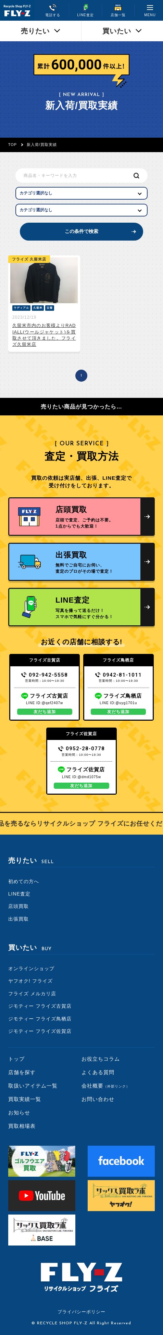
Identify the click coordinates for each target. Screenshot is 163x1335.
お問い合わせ (98, 1099)
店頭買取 (18, 906)
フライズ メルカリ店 (32, 993)
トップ (16, 1059)
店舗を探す (22, 1072)
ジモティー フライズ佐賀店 (40, 1031)
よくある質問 (98, 1072)
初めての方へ (23, 881)
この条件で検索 (81, 231)
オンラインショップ (31, 968)
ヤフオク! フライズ (30, 981)
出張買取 (18, 919)
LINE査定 (19, 894)
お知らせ (19, 1112)
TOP (12, 144)
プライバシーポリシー (81, 1311)
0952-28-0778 (81, 748)
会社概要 (106, 1086)
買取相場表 (22, 1126)
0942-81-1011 (118, 675)
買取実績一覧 (24, 1099)
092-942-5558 (44, 675)
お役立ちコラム (101, 1059)
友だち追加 (45, 711)
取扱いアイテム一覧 (33, 1086)
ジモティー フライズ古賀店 (40, 1006)
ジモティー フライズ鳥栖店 (40, 1018)
